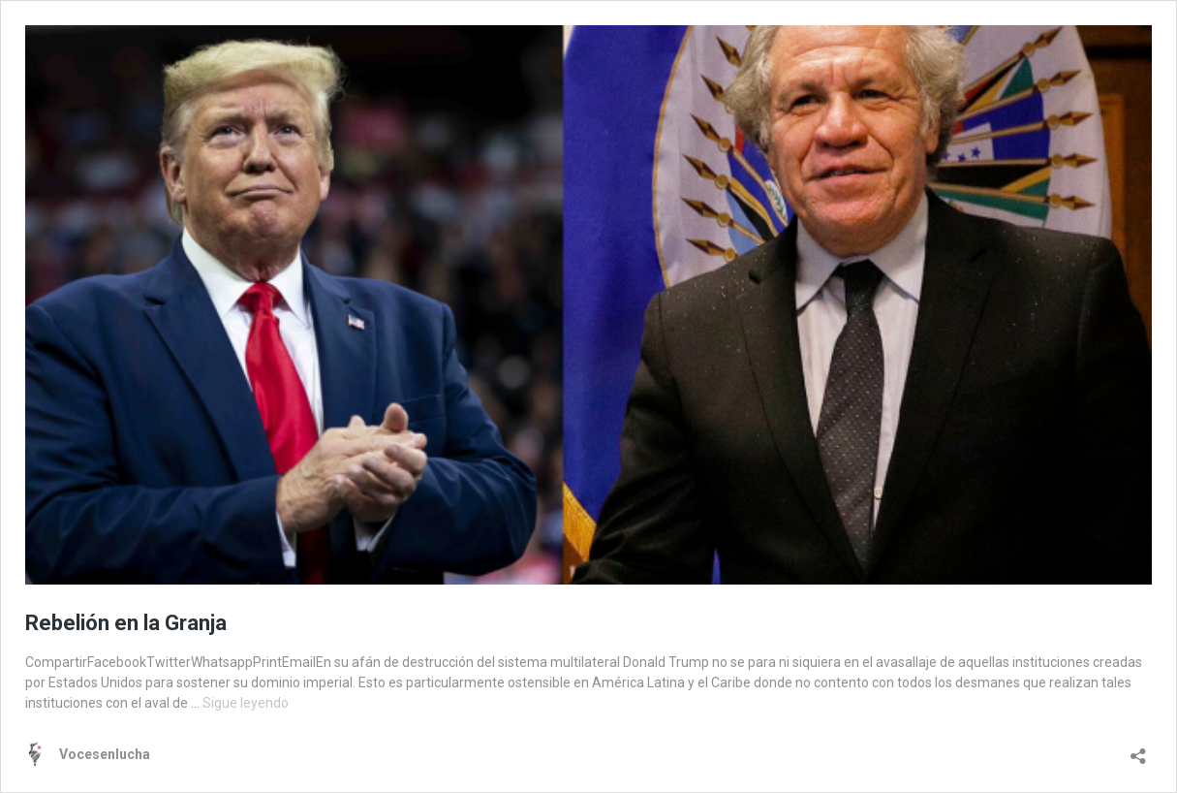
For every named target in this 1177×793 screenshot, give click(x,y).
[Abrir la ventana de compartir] (1138, 750)
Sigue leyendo (245, 703)
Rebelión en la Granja (126, 623)
